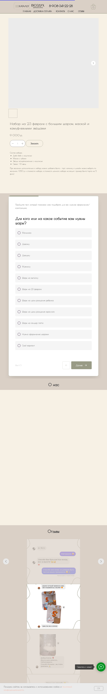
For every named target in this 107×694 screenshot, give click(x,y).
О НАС (71, 11)
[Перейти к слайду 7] (61, 588)
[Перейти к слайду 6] (59, 588)
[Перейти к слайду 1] (45, 588)
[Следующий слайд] (101, 561)
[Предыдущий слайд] (6, 561)
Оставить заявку (53, 658)
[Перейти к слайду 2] (48, 588)
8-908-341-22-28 (61, 6)
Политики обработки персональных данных (56, 648)
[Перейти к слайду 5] (56, 588)
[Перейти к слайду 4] (53, 588)
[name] (53, 619)
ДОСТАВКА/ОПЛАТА (42, 11)
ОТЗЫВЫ (81, 11)
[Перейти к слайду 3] (50, 588)
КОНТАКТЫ (60, 11)
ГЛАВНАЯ (27, 11)
